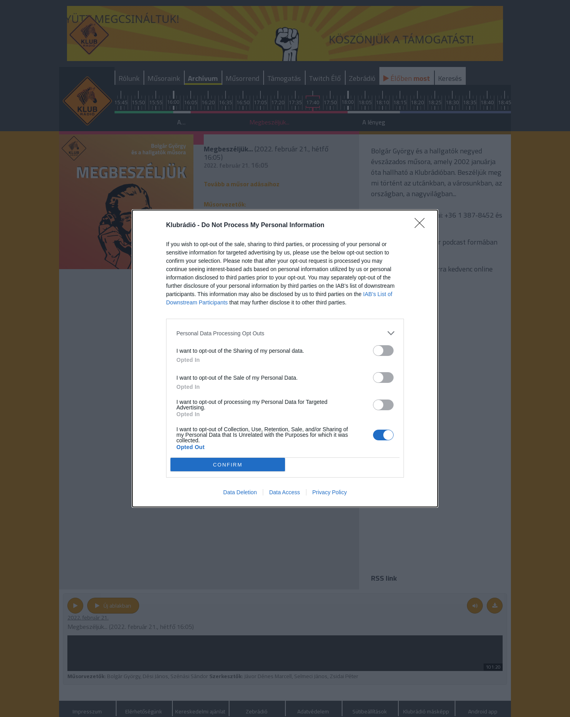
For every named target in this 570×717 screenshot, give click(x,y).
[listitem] (285, 333)
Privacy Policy (329, 492)
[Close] (422, 225)
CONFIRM (228, 464)
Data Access (284, 492)
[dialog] (285, 358)
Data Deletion (240, 492)
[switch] (383, 350)
